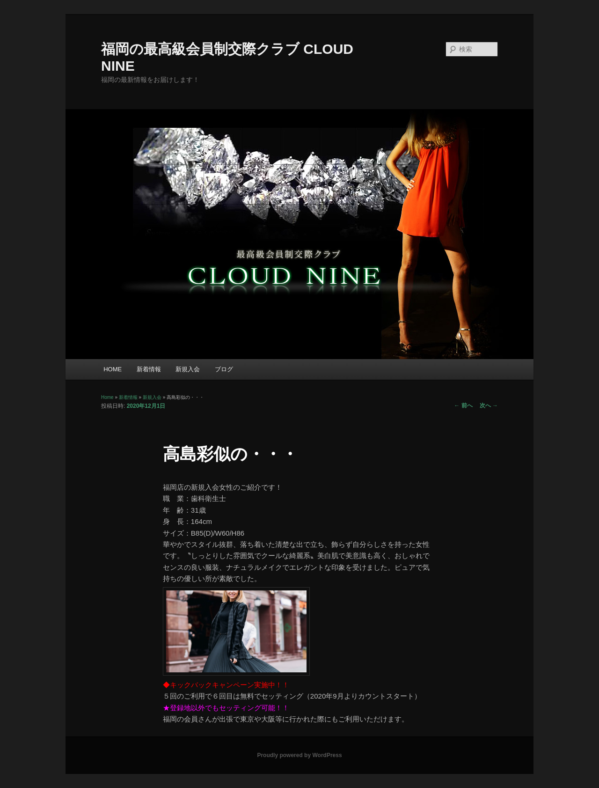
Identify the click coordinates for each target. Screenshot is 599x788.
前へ (463, 405)
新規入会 (187, 369)
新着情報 (149, 369)
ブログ (224, 369)
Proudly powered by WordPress (299, 755)
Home (107, 397)
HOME (112, 369)
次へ (489, 405)
